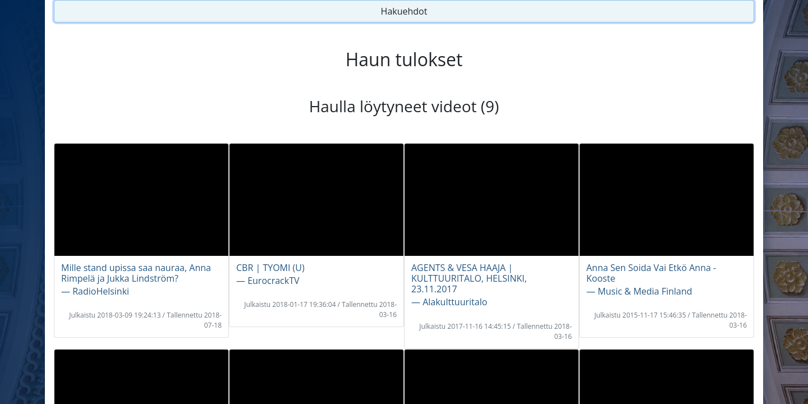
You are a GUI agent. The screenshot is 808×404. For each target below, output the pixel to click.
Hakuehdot (404, 11)
